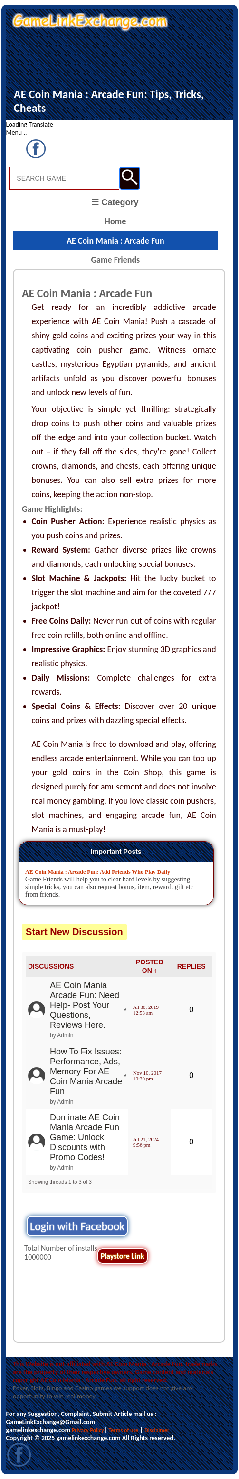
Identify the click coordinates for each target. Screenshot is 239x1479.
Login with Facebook (77, 1226)
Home (115, 221)
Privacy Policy (88, 1430)
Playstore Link (122, 1256)
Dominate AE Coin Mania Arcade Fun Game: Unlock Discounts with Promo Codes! (85, 1137)
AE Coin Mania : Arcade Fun (115, 241)
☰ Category (114, 202)
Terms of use (123, 1430)
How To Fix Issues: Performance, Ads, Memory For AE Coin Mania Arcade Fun (86, 1071)
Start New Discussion (74, 931)
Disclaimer (156, 1430)
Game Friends (115, 259)
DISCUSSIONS (51, 966)
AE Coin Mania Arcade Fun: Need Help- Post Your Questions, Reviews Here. (84, 1005)
